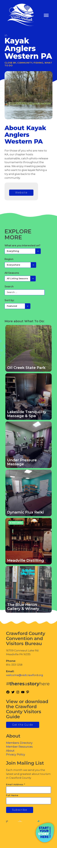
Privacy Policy (15, 754)
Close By (10, 62)
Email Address (15, 784)
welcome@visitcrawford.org (24, 675)
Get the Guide (22, 724)
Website (21, 192)
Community (24, 62)
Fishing (38, 62)
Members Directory (19, 743)
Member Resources (19, 746)
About (10, 750)
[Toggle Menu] (46, 15)
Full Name (12, 795)
